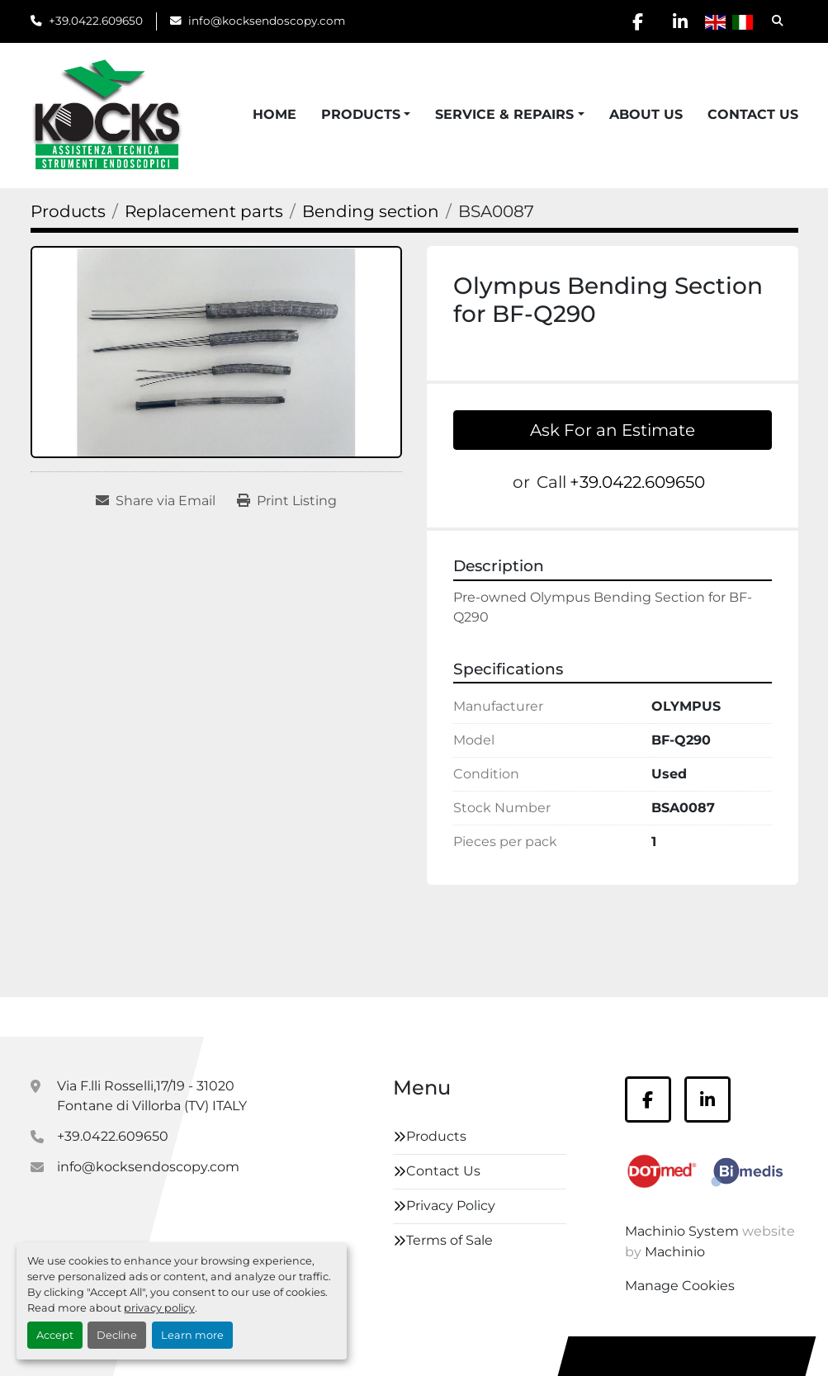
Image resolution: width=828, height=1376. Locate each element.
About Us (646, 114)
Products (360, 114)
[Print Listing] (287, 501)
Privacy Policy (450, 1205)
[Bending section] (370, 211)
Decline (117, 1335)
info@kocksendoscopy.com (266, 20)
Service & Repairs (504, 114)
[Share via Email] (155, 501)
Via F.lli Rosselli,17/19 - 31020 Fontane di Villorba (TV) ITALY (152, 1096)
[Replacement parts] (204, 211)
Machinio (675, 1252)
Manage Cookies (680, 1285)
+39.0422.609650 (96, 20)
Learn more (192, 1335)
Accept (54, 1335)
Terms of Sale (449, 1240)
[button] (365, 115)
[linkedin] (680, 21)
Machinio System (682, 1231)
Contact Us (752, 114)
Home (274, 114)
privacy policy (159, 1308)
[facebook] (638, 21)
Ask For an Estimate (612, 430)
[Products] (68, 211)
